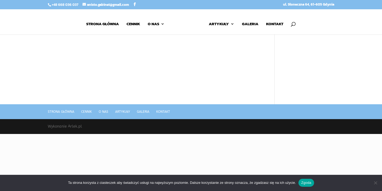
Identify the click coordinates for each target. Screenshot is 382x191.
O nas (153, 24)
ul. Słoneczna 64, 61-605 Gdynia (308, 5)
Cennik (133, 24)
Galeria (250, 24)
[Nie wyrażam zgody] (375, 182)
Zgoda (306, 183)
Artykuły (219, 24)
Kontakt (274, 24)
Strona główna (102, 24)
